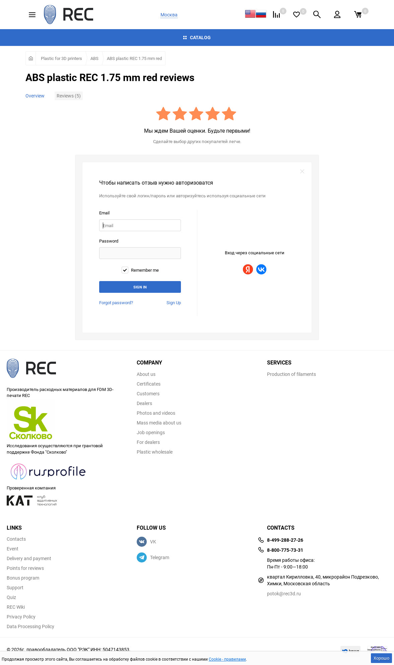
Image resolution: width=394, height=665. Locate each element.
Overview (35, 95)
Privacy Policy (21, 616)
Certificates (148, 384)
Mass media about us (159, 422)
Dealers (144, 403)
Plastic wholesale (155, 452)
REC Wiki (16, 607)
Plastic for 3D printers (61, 58)
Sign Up (174, 303)
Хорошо (381, 658)
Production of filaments (291, 374)
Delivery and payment (29, 558)
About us (146, 374)
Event (12, 548)
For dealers (148, 442)
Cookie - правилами (227, 659)
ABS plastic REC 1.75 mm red (134, 58)
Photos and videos (156, 413)
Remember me (140, 270)
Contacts (16, 539)
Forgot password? (116, 303)
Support (15, 587)
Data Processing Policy (30, 626)
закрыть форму (302, 171)
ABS (94, 58)
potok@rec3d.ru (284, 593)
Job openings (151, 432)
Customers (148, 393)
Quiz (11, 597)
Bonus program (23, 578)
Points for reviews (25, 568)
